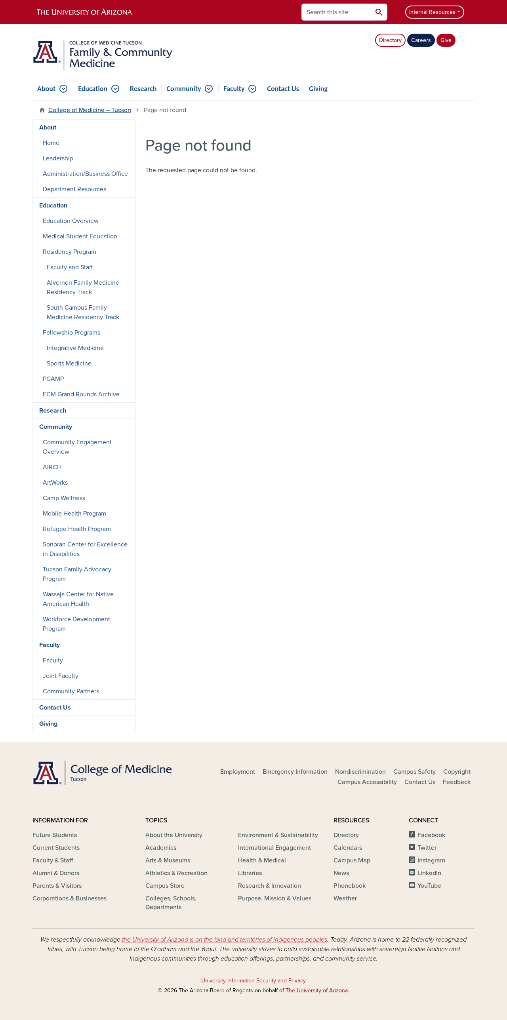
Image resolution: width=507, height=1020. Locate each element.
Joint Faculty (60, 676)
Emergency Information (295, 772)
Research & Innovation (269, 886)
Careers (421, 40)
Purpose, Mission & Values (274, 898)
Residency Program (69, 252)
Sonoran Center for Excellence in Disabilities (85, 549)
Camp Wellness (64, 498)
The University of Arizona (317, 990)
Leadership (58, 158)
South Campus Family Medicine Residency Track (83, 312)
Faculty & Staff (52, 860)
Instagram (431, 860)
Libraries (250, 873)
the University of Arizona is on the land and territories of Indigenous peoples (224, 940)
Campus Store (165, 886)
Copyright (457, 772)
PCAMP (53, 379)
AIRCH (52, 467)
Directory (390, 40)
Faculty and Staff (70, 267)
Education (92, 88)
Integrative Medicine (75, 348)
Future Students (54, 835)
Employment (237, 772)
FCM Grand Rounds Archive (81, 394)
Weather (345, 898)
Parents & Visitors (57, 886)
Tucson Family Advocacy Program (77, 574)
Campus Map (352, 860)
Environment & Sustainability (278, 835)
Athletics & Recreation (176, 873)
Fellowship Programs (71, 333)
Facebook (431, 835)
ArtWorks (55, 483)
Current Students (56, 848)
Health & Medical (262, 860)
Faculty (233, 88)
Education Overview (71, 221)
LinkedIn (429, 873)
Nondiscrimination (360, 772)
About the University (173, 835)
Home (51, 143)
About (46, 88)
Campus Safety (414, 772)
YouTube (429, 886)
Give (446, 40)
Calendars (348, 848)
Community (183, 88)
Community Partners (71, 691)
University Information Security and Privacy (253, 980)
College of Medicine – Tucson (89, 110)
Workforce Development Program (76, 624)
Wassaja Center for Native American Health (78, 599)
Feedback (457, 782)
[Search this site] (336, 12)
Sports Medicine (69, 363)
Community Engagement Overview (77, 447)
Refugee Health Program (77, 529)
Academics (160, 848)
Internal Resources (432, 12)
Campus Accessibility (367, 782)
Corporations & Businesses (69, 898)
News (341, 873)
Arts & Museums (167, 860)
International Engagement (274, 848)
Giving (318, 88)
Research (143, 88)
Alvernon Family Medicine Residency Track (83, 287)
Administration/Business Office (85, 174)
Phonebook (350, 886)
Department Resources (74, 189)
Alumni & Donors (55, 873)
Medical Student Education (80, 236)
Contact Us (283, 88)
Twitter (426, 848)
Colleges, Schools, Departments (170, 902)
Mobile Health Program (74, 514)
